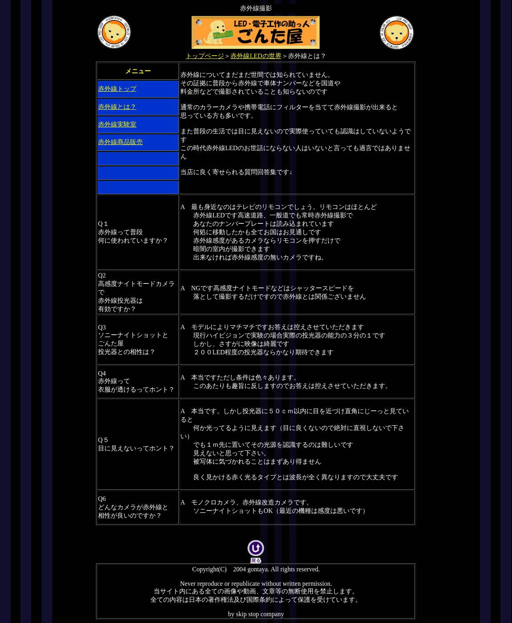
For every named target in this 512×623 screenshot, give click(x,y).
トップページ (205, 55)
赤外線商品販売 (120, 142)
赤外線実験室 (117, 124)
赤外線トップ (117, 88)
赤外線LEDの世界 (255, 55)
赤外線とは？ (117, 106)
